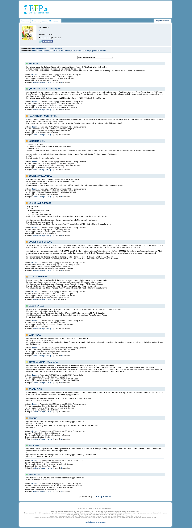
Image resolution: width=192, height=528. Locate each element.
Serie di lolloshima (55, 49)
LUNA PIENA (35, 335)
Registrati (159, 21)
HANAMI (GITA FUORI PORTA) (43, 116)
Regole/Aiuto (54, 21)
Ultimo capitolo (55, 89)
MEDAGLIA (34, 445)
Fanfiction (25, 21)
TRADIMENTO (35, 389)
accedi (166, 21)
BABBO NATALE (36, 306)
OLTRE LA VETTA (37, 362)
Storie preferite (37, 51)
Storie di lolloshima (40, 49)
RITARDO (33, 63)
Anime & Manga (39, 82)
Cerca (44, 21)
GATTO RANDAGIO (38, 277)
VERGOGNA (34, 474)
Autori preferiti (49, 51)
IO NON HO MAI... (37, 141)
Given (49, 299)
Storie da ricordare (63, 51)
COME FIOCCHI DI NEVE (40, 242)
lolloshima (34, 75)
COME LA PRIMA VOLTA (40, 176)
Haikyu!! (50, 82)
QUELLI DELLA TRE (38, 89)
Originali (35, 21)
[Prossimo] (106, 496)
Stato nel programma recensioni (94, 51)
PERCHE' (33, 418)
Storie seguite (76, 51)
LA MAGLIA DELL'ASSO (40, 203)
